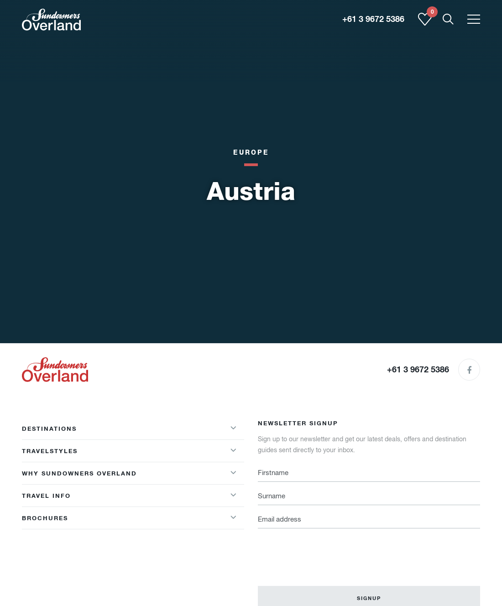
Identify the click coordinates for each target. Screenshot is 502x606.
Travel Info (46, 495)
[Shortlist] (425, 24)
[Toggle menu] (473, 20)
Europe (251, 152)
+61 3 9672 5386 (418, 369)
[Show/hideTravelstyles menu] (233, 451)
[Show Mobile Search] (448, 20)
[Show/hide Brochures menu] (233, 518)
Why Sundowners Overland (79, 473)
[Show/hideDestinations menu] (233, 428)
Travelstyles (50, 450)
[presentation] (327, 551)
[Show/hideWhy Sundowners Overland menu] (233, 473)
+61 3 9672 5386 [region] (373, 19)
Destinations (49, 428)
